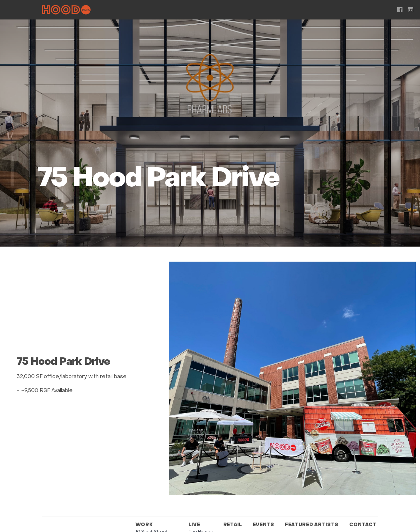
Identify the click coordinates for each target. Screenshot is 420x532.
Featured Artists (303, 10)
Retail (211, 10)
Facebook (399, 9)
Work (148, 10)
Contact (361, 10)
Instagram (410, 9)
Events (249, 10)
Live (179, 10)
